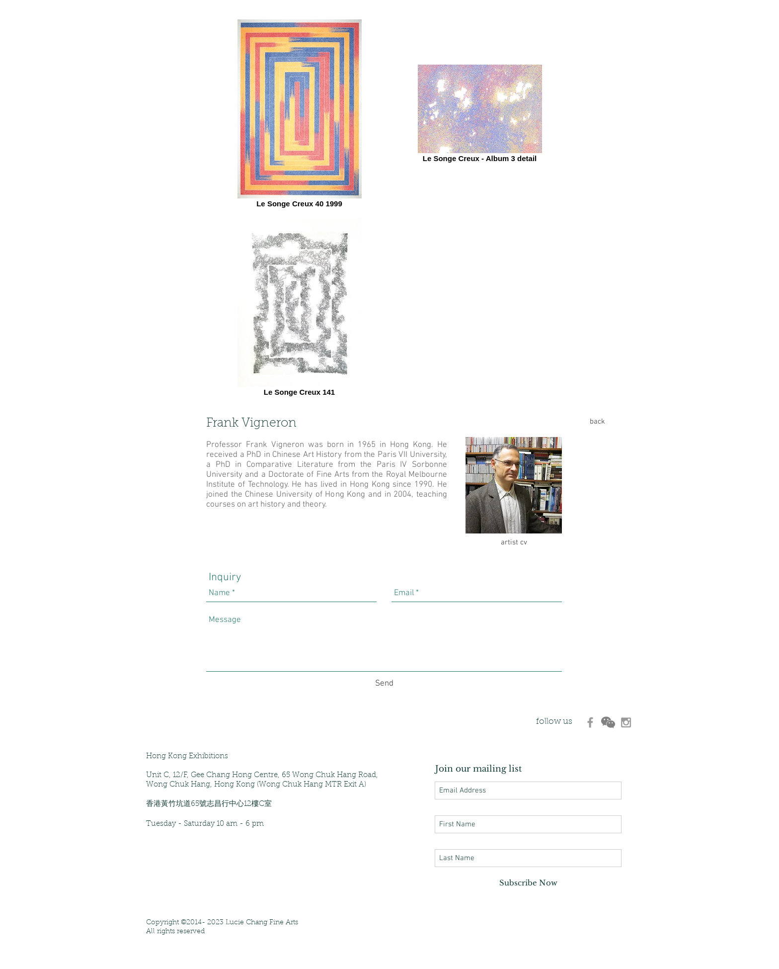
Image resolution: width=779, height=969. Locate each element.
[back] (597, 421)
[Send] (384, 684)
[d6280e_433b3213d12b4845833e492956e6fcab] (608, 722)
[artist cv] (513, 542)
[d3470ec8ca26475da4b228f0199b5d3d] (590, 722)
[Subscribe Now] (528, 882)
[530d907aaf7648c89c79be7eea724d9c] (626, 722)
